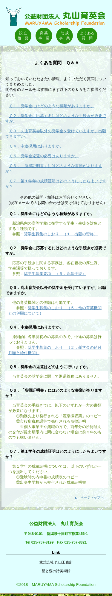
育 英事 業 (44, 35)
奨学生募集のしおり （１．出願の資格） (61, 234)
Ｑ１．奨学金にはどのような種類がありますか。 (51, 106)
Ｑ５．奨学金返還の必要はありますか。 (44, 156)
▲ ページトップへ (89, 497)
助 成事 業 (64, 35)
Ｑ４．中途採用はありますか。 (36, 146)
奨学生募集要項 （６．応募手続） (55, 273)
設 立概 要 (23, 35)
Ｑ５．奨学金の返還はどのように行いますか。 (47, 367)
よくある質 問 (87, 35)
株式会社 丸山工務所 (56, 562)
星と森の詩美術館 (56, 571)
